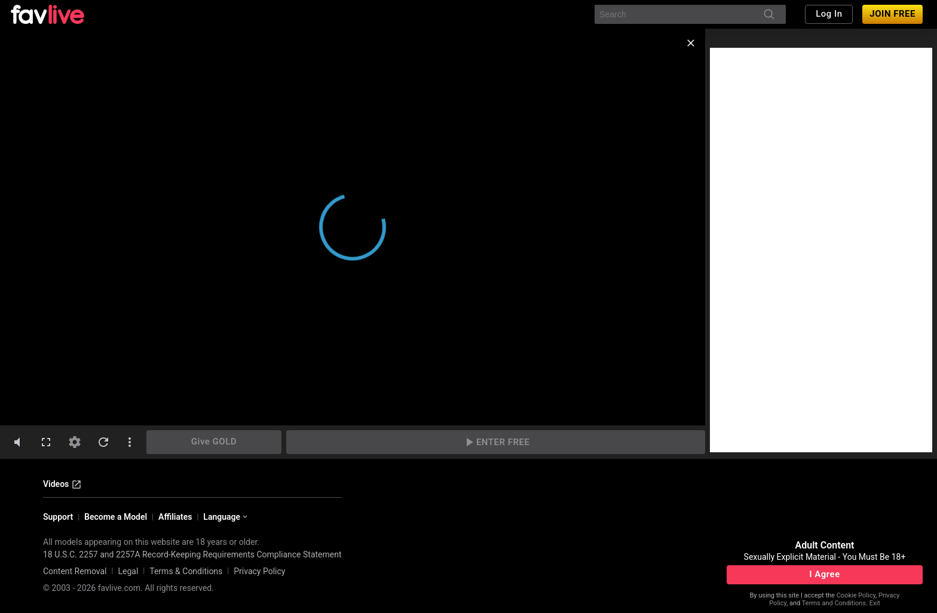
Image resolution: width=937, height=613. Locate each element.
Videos (62, 484)
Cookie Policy (856, 595)
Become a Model (115, 517)
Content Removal (75, 571)
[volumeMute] (17, 442)
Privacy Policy (259, 571)
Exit (874, 603)
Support (58, 517)
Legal (128, 571)
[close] (691, 43)
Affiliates (175, 517)
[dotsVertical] (130, 442)
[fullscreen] (46, 442)
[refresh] (103, 442)
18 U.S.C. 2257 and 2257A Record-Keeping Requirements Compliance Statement (192, 554)
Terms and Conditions (834, 603)
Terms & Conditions (185, 571)
